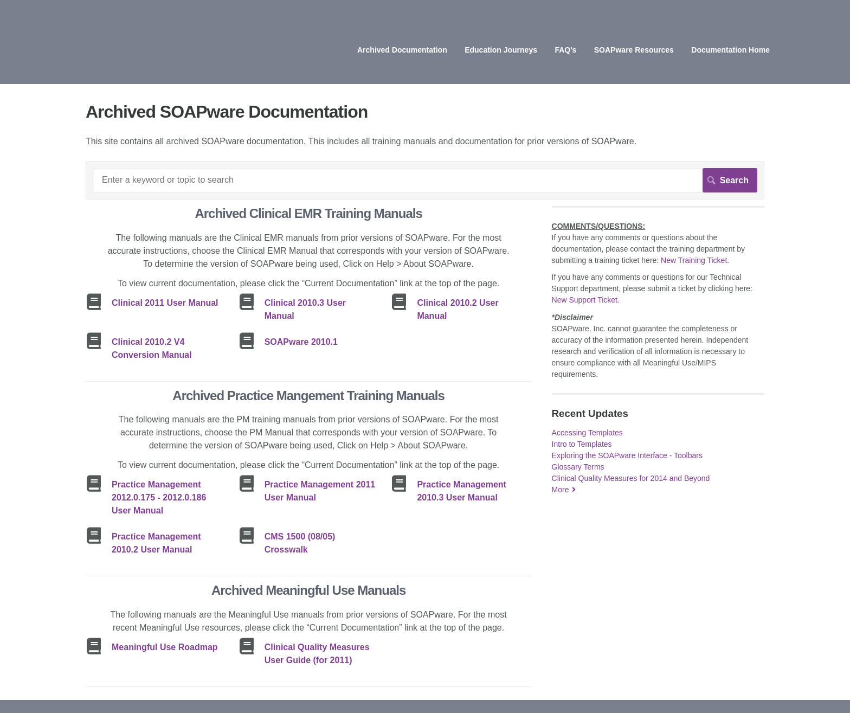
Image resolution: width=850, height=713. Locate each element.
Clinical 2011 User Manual (165, 302)
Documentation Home (730, 50)
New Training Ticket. (695, 260)
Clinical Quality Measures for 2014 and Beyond (631, 478)
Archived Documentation (402, 50)
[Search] (425, 180)
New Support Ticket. (586, 300)
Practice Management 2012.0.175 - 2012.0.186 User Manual (159, 497)
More (560, 489)
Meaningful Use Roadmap (165, 647)
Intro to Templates (582, 444)
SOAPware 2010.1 (301, 341)
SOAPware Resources (634, 50)
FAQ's (565, 50)
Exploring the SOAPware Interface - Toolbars (627, 455)
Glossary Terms (578, 467)
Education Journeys (501, 50)
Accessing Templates (587, 432)
